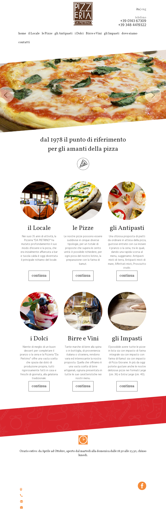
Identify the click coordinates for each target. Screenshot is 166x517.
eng (143, 9)
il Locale (34, 33)
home (22, 33)
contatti (24, 42)
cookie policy (117, 495)
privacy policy (137, 495)
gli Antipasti (63, 33)
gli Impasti (111, 33)
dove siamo (129, 33)
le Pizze (47, 33)
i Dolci (79, 33)
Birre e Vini (94, 33)
